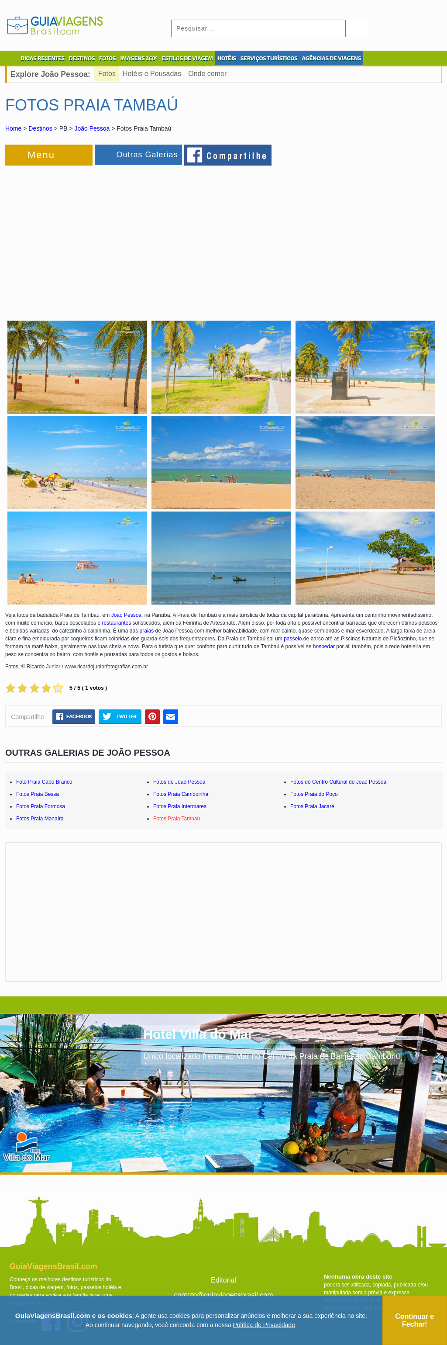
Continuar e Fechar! (414, 1320)
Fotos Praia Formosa (40, 806)
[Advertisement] (100, 237)
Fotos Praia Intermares (179, 806)
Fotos (107, 73)
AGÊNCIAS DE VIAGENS (331, 58)
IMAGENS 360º (139, 58)
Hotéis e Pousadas (152, 73)
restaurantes (116, 623)
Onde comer (207, 73)
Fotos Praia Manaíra (40, 819)
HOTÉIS (226, 58)
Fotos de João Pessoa (179, 782)
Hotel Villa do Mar (198, 1034)
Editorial (223, 1280)
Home (13, 128)
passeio (293, 639)
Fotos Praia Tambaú (176, 819)
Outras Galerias (147, 154)
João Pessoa (92, 128)
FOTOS (107, 58)
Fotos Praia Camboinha (180, 794)
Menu (41, 154)
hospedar (324, 646)
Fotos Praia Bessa (37, 794)
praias (147, 631)
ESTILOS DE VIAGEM (187, 58)
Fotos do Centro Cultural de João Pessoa (338, 782)
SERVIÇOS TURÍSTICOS (269, 58)
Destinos (40, 128)
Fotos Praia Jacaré (312, 806)
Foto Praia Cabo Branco (44, 782)
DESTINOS (82, 58)
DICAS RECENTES (43, 58)
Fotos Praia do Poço (314, 794)
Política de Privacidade (264, 1324)
